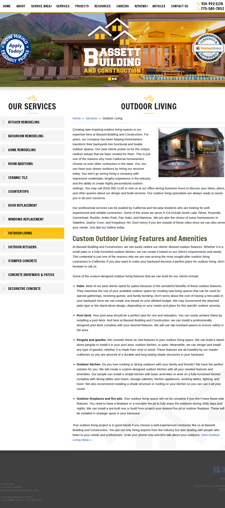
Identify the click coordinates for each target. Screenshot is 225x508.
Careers (122, 6)
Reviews (141, 6)
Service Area (41, 6)
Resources (102, 6)
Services (63, 6)
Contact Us (179, 6)
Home (7, 6)
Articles (158, 6)
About (20, 6)
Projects (82, 6)
